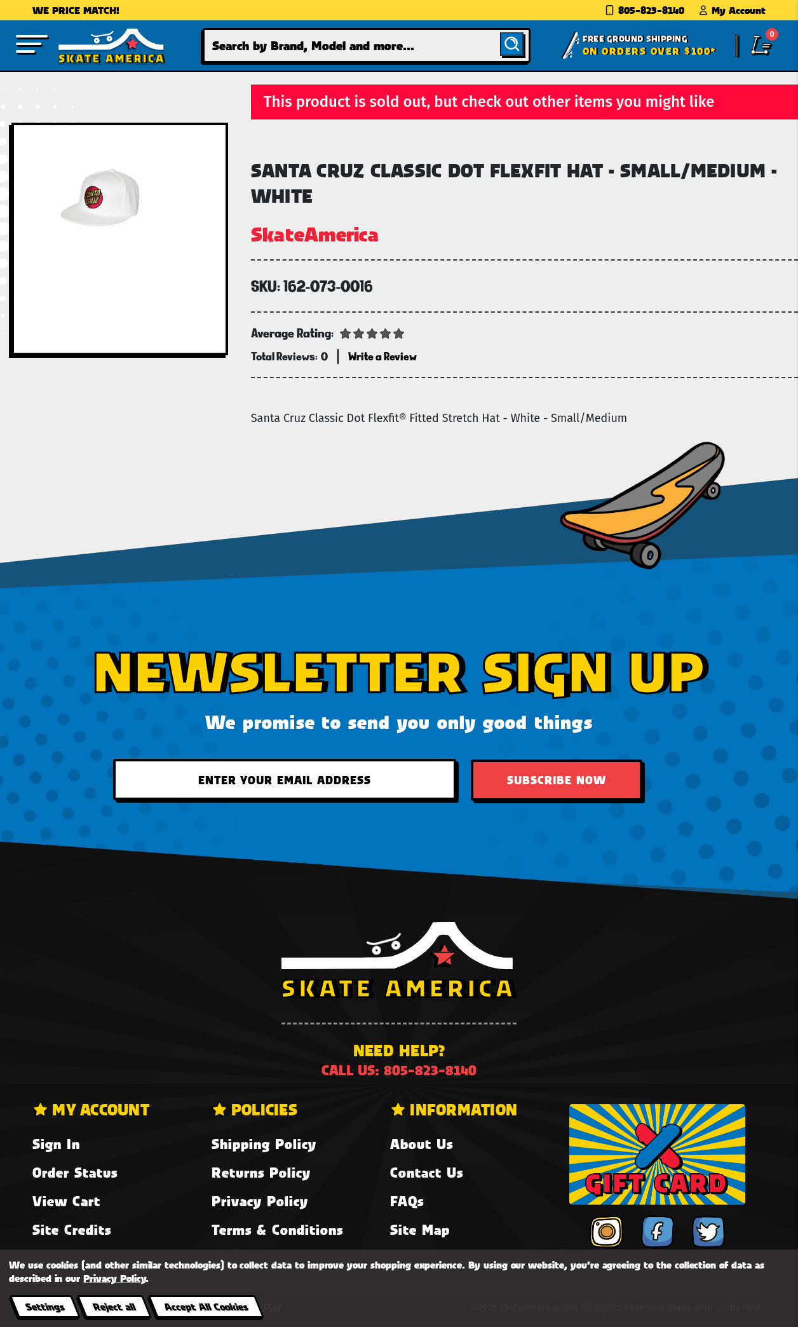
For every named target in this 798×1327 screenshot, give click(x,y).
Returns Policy (261, 1172)
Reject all (114, 1306)
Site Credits (71, 1229)
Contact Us (426, 1172)
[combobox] (367, 45)
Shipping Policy (264, 1143)
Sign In (56, 1143)
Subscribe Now (556, 780)
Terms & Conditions (277, 1229)
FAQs (407, 1201)
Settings (45, 1306)
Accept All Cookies (205, 1306)
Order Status (75, 1172)
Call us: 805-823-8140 (399, 1070)
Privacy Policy (260, 1201)
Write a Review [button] (382, 356)
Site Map (420, 1229)
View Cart (66, 1201)
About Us (421, 1143)
